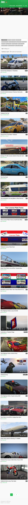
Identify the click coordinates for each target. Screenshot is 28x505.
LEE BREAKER (5, 114)
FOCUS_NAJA (5, 136)
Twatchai (4, 93)
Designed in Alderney (6, 501)
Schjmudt (4, 440)
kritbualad (4, 221)
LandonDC (4, 72)
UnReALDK (4, 482)
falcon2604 (4, 157)
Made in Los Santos (5, 502)
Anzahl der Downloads (11, 51)
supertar (4, 376)
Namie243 (4, 178)
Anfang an (5, 48)
